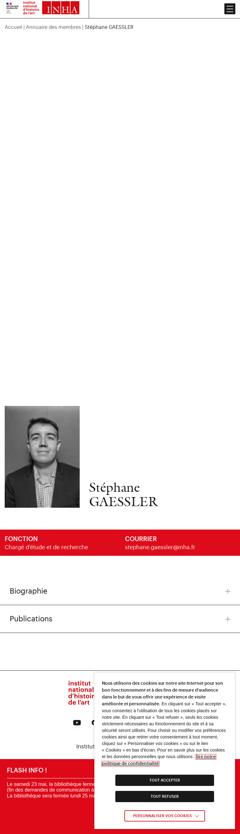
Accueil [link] (13, 21)
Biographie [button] (120, 591)
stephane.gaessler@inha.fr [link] (160, 550)
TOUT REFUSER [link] (165, 796)
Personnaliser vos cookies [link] (162, 816)
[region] (120, 22)
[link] (77, 723)
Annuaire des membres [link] (53, 21)
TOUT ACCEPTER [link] (164, 780)
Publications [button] (120, 619)
